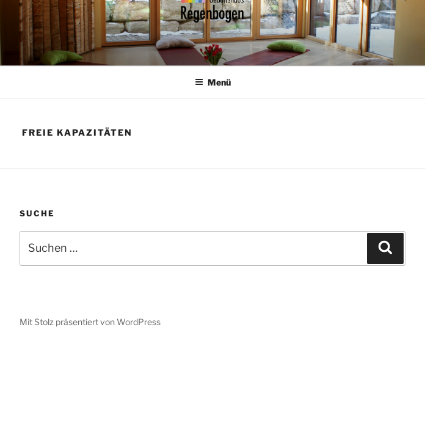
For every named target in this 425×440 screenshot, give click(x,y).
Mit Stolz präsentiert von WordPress (90, 322)
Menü (213, 82)
